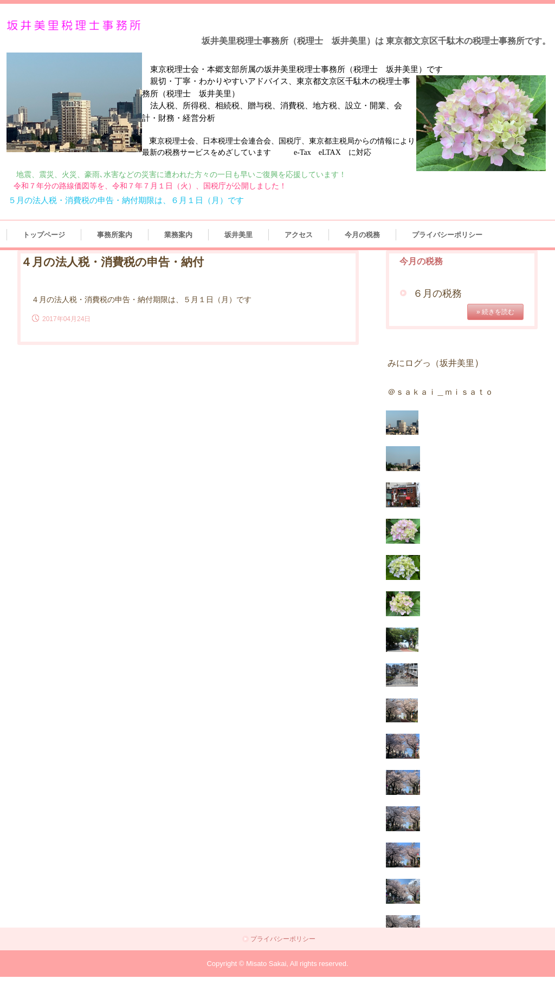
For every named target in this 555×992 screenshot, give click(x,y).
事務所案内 (114, 235)
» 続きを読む (495, 312)
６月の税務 (437, 293)
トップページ (44, 235)
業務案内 (178, 235)
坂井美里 (238, 235)
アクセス (299, 235)
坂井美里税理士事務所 (76, 26)
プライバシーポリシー (447, 235)
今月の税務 (362, 235)
